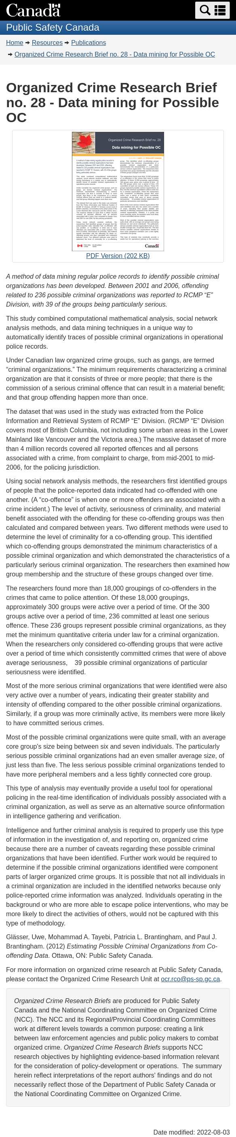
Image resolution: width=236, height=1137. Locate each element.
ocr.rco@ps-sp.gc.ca (190, 979)
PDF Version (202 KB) (118, 197)
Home (14, 42)
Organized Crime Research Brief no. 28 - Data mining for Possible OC (115, 54)
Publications (88, 42)
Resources (47, 42)
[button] (212, 10)
